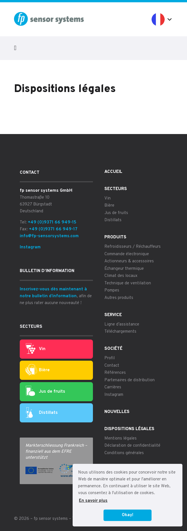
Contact (111, 365)
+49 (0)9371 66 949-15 (52, 222)
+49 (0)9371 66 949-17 (53, 229)
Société (113, 349)
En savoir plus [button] (93, 501)
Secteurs (115, 189)
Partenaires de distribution (129, 380)
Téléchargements (120, 331)
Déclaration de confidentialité (132, 445)
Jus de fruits (45, 391)
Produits (115, 237)
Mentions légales (120, 438)
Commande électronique (126, 254)
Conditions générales (124, 453)
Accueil (113, 172)
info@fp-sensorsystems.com (49, 236)
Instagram (30, 247)
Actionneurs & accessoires (129, 261)
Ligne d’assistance (121, 324)
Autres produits (118, 298)
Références (115, 373)
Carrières (112, 387)
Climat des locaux (121, 276)
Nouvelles (117, 412)
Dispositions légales (129, 429)
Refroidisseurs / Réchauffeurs (132, 246)
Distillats (42, 413)
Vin (35, 349)
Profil (109, 358)
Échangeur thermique (124, 269)
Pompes (111, 290)
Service (113, 315)
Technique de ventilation (127, 283)
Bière (37, 370)
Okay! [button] (127, 515)
